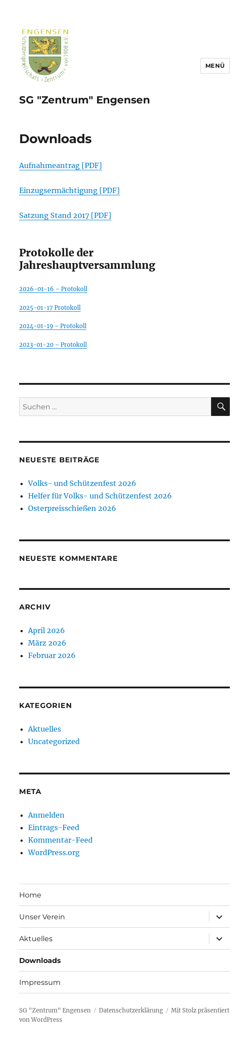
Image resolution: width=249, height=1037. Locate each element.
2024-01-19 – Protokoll (52, 325)
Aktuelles (44, 728)
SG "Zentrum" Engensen (84, 100)
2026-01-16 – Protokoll (53, 288)
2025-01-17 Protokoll (50, 307)
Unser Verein (42, 917)
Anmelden (46, 815)
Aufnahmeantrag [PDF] (60, 165)
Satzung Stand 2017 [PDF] (65, 215)
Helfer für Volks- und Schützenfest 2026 (100, 495)
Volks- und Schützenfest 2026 (82, 483)
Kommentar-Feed (60, 839)
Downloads (40, 960)
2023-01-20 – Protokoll (53, 344)
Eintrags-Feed (53, 827)
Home (30, 895)
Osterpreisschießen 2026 (72, 508)
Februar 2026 (52, 655)
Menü (215, 65)
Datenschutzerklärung (131, 1010)
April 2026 (46, 630)
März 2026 (47, 642)
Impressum (40, 982)
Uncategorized (54, 741)
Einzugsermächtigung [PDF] (69, 190)
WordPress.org (54, 852)
